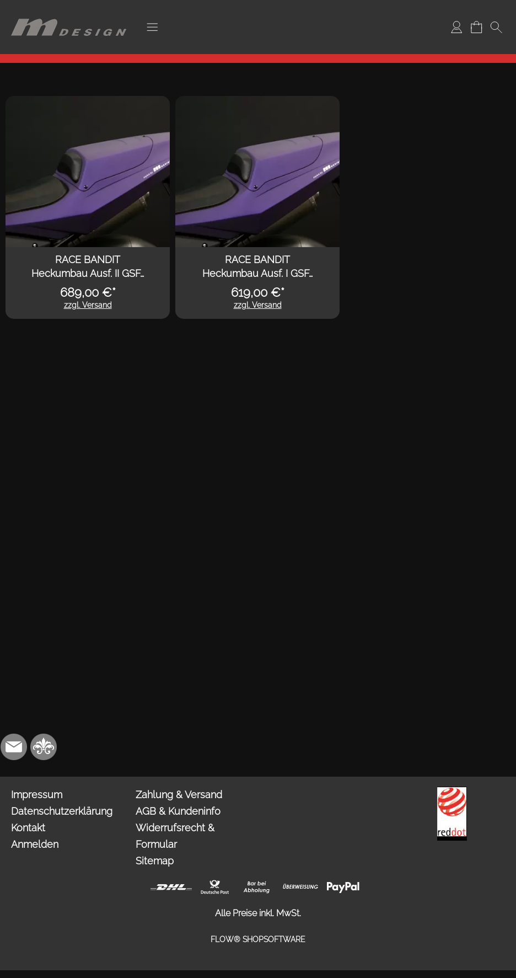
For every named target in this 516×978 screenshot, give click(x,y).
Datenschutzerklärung (61, 811)
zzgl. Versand (88, 305)
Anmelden (34, 844)
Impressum (36, 794)
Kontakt (28, 827)
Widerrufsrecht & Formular (175, 836)
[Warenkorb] (476, 27)
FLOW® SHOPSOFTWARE (258, 939)
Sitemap (155, 861)
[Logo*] (69, 11)
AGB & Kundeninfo (178, 811)
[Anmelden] (456, 27)
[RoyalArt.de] (43, 747)
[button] (152, 27)
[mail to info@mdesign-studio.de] (14, 747)
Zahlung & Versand (179, 794)
